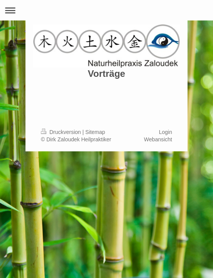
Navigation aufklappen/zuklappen (106, 10)
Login (165, 132)
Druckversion (61, 132)
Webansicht (158, 139)
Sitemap (95, 132)
